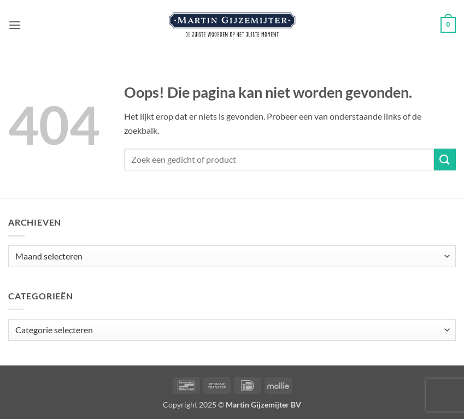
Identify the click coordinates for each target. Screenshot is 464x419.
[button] (14, 24)
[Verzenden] (445, 159)
